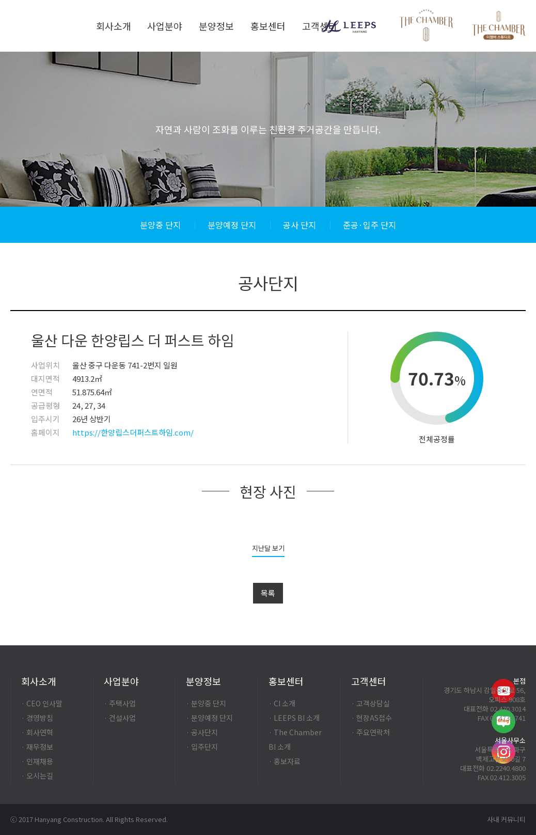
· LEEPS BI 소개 (294, 718)
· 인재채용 (37, 761)
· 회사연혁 (37, 732)
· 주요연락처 (370, 732)
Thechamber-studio (498, 27)
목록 (268, 592)
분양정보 (216, 26)
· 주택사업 (120, 703)
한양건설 (45, 26)
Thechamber (426, 25)
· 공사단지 (202, 732)
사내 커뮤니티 (506, 819)
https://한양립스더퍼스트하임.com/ (133, 432)
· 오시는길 (37, 775)
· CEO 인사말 (41, 703)
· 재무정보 (37, 746)
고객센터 (319, 26)
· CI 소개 (282, 703)
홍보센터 (268, 26)
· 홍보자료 (285, 761)
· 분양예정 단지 (209, 718)
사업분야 (164, 26)
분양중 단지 (160, 225)
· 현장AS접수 (371, 718)
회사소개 (113, 26)
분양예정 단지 (232, 225)
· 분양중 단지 (206, 703)
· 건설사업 (120, 718)
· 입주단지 (202, 746)
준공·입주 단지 (369, 225)
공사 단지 (299, 225)
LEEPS (349, 26)
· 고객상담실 (370, 703)
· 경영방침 (37, 718)
